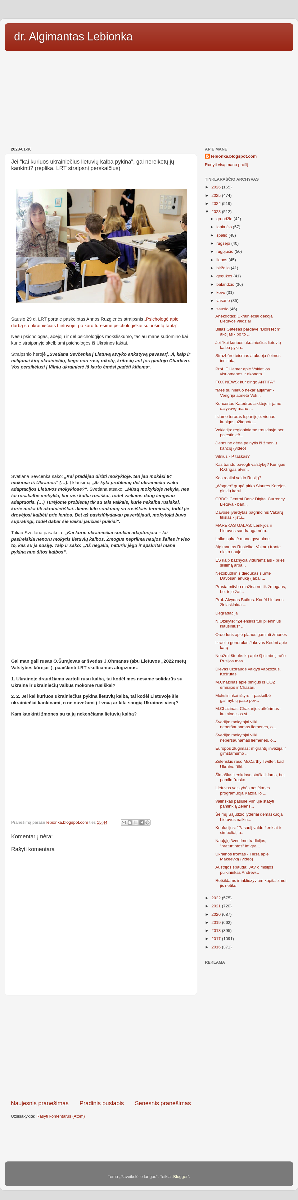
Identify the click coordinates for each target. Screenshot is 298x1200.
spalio (222, 235)
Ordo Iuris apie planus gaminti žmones (251, 634)
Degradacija (226, 613)
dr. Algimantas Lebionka (73, 36)
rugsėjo (223, 243)
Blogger (180, 1176)
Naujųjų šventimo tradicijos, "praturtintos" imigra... (240, 843)
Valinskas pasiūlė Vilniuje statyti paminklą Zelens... (244, 803)
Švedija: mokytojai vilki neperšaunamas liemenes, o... (245, 724)
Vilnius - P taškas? (232, 456)
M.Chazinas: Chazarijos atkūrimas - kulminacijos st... (248, 711)
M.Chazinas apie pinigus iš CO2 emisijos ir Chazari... (245, 684)
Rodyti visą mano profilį (226, 164)
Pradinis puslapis (101, 1103)
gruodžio (225, 218)
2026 (216, 187)
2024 (216, 203)
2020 (216, 914)
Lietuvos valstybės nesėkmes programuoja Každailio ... (242, 790)
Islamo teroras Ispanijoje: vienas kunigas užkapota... (245, 419)
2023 (216, 211)
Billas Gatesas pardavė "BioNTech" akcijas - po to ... (248, 331)
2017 (216, 938)
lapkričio (224, 227)
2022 (216, 898)
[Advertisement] (149, 96)
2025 (216, 195)
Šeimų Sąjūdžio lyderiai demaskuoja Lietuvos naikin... (249, 817)
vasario (223, 300)
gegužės (224, 276)
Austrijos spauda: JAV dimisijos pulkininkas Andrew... (244, 869)
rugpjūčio (225, 251)
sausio (223, 309)
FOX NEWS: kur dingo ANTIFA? (245, 382)
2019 (216, 922)
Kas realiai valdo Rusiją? (238, 477)
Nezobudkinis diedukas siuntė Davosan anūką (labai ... (243, 576)
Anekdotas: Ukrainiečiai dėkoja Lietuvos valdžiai (244, 318)
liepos (222, 259)
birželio (223, 268)
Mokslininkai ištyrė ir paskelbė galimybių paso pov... (243, 698)
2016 (216, 947)
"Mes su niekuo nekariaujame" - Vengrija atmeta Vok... (244, 392)
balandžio (226, 284)
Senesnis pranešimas (163, 1103)
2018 (216, 930)
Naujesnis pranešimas (40, 1103)
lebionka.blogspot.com (234, 156)
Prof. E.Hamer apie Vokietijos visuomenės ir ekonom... (242, 371)
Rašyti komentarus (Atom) (61, 1116)
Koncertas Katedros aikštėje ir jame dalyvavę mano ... (248, 406)
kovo (221, 292)
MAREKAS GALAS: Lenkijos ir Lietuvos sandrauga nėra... (243, 528)
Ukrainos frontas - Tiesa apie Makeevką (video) (242, 856)
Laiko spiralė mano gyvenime (242, 538)
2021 (216, 906)
